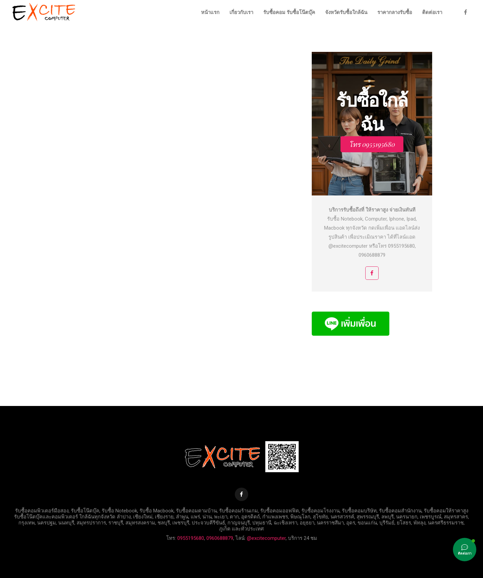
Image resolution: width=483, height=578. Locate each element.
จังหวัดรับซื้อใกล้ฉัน (346, 12)
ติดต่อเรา (432, 12)
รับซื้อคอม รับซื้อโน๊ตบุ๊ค (289, 12)
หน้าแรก (210, 12)
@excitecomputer (266, 538)
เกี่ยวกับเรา (241, 12)
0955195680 (190, 538)
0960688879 (219, 538)
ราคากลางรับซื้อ (394, 12)
